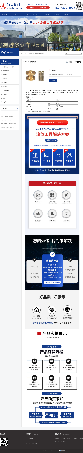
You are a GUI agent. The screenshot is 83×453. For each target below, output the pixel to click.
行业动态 (25, 14)
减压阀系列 (41, 53)
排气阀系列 (4, 82)
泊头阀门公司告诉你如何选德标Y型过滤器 (9, 112)
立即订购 (53, 80)
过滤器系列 (4, 74)
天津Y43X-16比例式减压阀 (32, 111)
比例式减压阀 (37, 90)
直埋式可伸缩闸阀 (53, 74)
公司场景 (56, 14)
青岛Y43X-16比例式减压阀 (44, 111)
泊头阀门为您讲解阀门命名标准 (7, 116)
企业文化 (46, 14)
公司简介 (15, 14)
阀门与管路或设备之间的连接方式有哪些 (8, 120)
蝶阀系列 (3, 98)
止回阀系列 (4, 78)
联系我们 (66, 14)
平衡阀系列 (4, 102)
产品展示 (35, 14)
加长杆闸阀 (69, 74)
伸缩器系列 (4, 86)
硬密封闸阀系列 (5, 70)
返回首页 (31, 53)
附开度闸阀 (60, 74)
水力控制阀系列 (5, 90)
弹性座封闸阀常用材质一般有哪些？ (7, 127)
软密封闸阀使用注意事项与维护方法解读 (8, 123)
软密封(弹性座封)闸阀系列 (7, 67)
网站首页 (4, 14)
